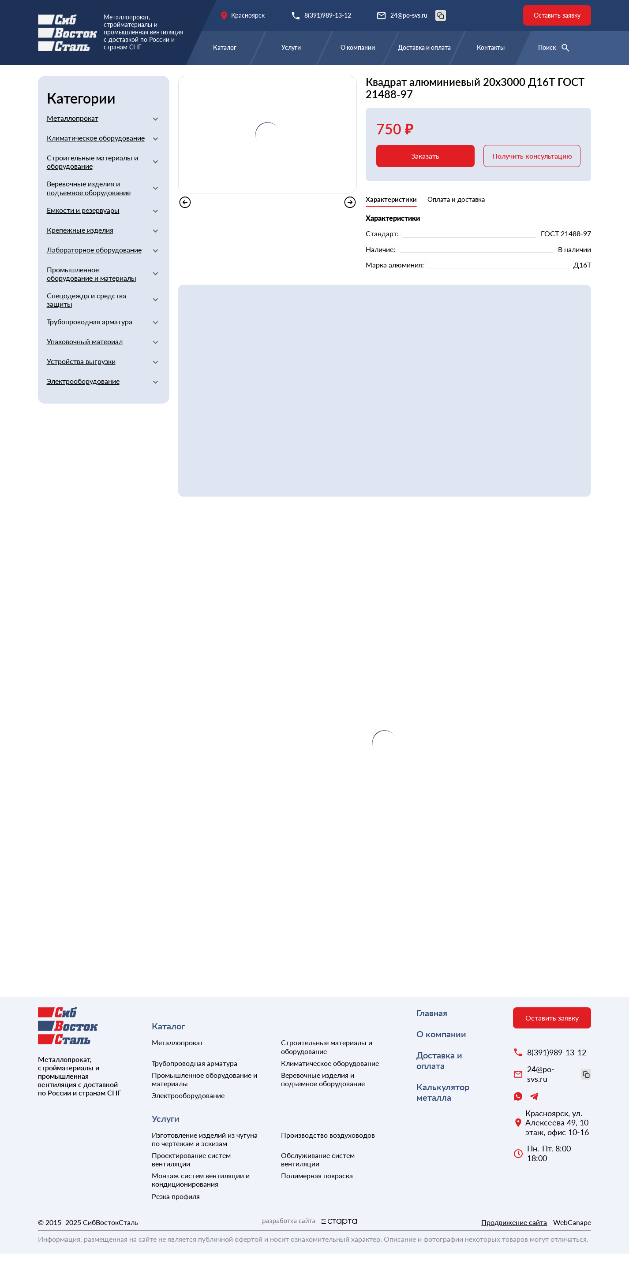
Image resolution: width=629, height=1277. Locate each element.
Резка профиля (176, 1219)
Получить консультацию (532, 179)
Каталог (224, 47)
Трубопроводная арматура (89, 345)
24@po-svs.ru (418, 15)
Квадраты (220, 78)
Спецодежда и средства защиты (86, 323)
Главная (52, 78)
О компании (358, 47)
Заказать (425, 179)
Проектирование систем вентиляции (191, 1182)
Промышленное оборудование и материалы (91, 297)
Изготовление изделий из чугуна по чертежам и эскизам (205, 1162)
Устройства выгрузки (81, 384)
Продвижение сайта (514, 1245)
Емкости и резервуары (83, 233)
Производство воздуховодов (328, 1158)
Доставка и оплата (424, 47)
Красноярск (248, 15)
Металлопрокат (103, 78)
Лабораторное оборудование (94, 273)
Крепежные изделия (80, 253)
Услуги (291, 47)
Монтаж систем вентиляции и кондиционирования (201, 1203)
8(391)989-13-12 (327, 15)
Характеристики (391, 222)
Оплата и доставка (456, 222)
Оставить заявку (557, 15)
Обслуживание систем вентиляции (318, 1182)
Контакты (491, 47)
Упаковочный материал (85, 364)
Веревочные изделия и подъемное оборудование (89, 211)
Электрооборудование (83, 404)
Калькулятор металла (442, 1115)
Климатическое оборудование (96, 161)
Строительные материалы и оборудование (92, 185)
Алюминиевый (168, 78)
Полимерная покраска (317, 1199)
